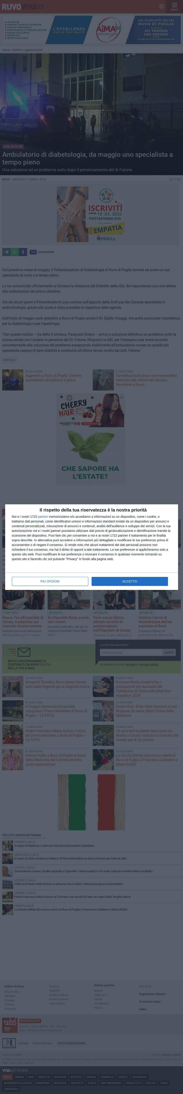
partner (43, 516)
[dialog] (91, 547)
